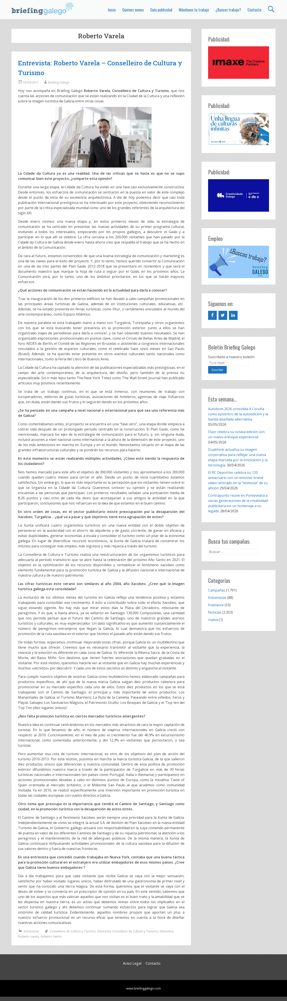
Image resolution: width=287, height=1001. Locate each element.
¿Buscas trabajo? (228, 10)
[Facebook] (212, 315)
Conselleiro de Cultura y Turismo (73, 931)
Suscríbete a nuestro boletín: (231, 357)
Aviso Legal (132, 963)
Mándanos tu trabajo (194, 10)
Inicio (112, 10)
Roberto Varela (51, 936)
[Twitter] (223, 315)
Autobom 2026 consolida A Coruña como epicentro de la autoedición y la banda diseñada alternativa (238, 414)
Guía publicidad (161, 10)
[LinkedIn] (233, 315)
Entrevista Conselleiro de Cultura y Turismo (127, 931)
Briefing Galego (59, 82)
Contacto (254, 10)
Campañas (216, 590)
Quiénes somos (133, 10)
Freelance (216, 605)
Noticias (214, 612)
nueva (213, 619)
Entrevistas (31, 931)
